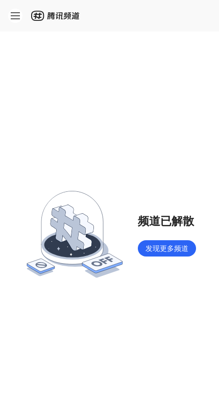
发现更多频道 (166, 248)
